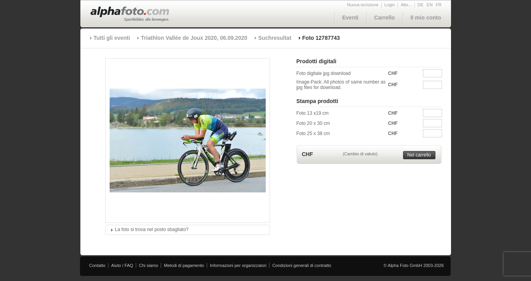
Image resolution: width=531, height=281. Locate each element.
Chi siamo (148, 265)
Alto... (406, 4)
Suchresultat (274, 38)
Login (389, 4)
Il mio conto (425, 17)
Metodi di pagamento (184, 265)
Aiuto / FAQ (122, 265)
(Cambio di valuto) (360, 153)
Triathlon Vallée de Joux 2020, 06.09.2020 (194, 38)
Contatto (97, 265)
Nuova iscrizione (363, 4)
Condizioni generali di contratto (301, 265)
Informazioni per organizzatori (238, 265)
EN (430, 4)
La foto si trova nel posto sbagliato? (152, 229)
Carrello (384, 17)
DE (420, 4)
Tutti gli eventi (112, 38)
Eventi (350, 17)
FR (439, 4)
